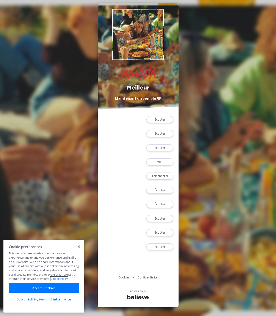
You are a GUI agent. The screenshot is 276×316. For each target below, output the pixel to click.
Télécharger (160, 176)
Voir (160, 162)
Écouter (160, 119)
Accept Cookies (43, 288)
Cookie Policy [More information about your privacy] (59, 279)
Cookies (124, 277)
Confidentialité (148, 277)
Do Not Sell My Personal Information (44, 299)
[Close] (79, 246)
